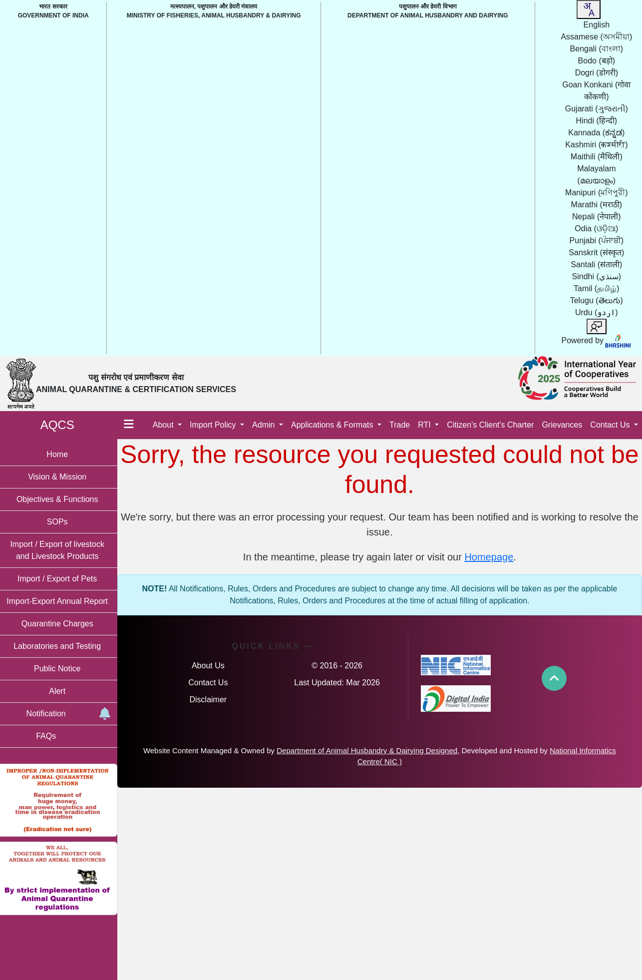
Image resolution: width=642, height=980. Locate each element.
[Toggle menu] (131, 425)
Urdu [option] (596, 312)
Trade (399, 425)
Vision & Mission (59, 477)
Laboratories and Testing (60, 646)
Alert (60, 691)
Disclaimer (210, 699)
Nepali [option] (596, 216)
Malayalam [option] (596, 174)
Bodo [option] (596, 60)
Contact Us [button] (611, 425)
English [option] (597, 24)
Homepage (490, 556)
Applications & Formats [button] (333, 425)
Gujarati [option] (596, 108)
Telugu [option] (596, 300)
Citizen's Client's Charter (490, 425)
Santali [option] (596, 264)
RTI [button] (425, 425)
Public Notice (59, 668)
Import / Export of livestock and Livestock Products (60, 550)
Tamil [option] (596, 288)
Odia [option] (596, 228)
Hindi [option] (597, 120)
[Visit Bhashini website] (618, 340)
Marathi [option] (596, 204)
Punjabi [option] (597, 240)
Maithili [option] (597, 156)
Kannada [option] (596, 132)
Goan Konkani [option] (596, 90)
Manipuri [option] (596, 192)
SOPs (59, 521)
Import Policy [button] (214, 425)
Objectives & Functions (60, 499)
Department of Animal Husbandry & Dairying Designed (388, 750)
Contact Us (210, 682)
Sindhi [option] (597, 276)
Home (60, 454)
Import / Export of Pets (59, 578)
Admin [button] (264, 425)
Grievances (562, 425)
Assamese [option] (596, 36)
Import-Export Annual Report (60, 601)
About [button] (164, 425)
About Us (210, 665)
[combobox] (589, 9)
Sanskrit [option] (596, 252)
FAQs (48, 736)
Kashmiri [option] (596, 144)
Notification (69, 714)
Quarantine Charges (60, 623)
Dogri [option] (596, 72)
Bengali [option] (596, 48)
